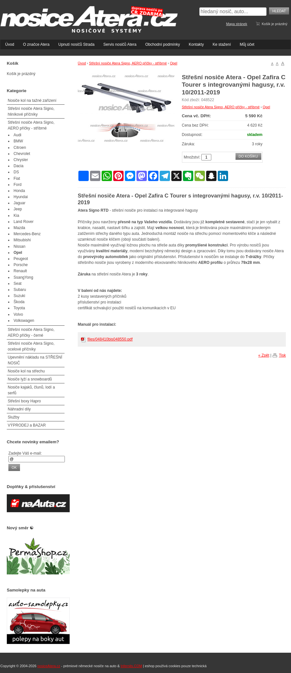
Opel (173, 63)
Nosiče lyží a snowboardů (30, 379)
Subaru (20, 289)
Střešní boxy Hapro (24, 401)
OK (14, 467)
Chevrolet (22, 153)
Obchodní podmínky (162, 44)
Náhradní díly (19, 409)
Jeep (18, 209)
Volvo (18, 314)
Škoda (19, 302)
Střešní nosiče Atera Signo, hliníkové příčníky (31, 111)
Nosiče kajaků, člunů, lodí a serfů (31, 390)
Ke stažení (222, 44)
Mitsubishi (22, 240)
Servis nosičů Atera (119, 44)
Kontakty (196, 44)
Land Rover (24, 221)
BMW (18, 141)
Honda (19, 190)
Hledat (279, 11)
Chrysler (21, 160)
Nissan (19, 246)
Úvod (9, 44)
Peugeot (21, 258)
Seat (18, 283)
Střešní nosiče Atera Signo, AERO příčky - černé (31, 332)
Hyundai (21, 197)
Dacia (19, 166)
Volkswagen (24, 320)
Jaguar (19, 203)
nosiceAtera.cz (48, 666)
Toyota (19, 308)
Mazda (19, 228)
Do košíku (248, 156)
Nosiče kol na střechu (26, 371)
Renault (20, 271)
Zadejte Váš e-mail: (25, 453)
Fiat (17, 178)
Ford (18, 184)
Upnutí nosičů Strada (76, 44)
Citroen (20, 147)
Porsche (21, 265)
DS (16, 172)
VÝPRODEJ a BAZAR (27, 425)
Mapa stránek (236, 24)
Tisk (282, 355)
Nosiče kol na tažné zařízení (32, 100)
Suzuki (19, 295)
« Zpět (263, 355)
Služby (13, 417)
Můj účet (247, 44)
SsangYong (23, 277)
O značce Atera (36, 44)
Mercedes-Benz (27, 234)
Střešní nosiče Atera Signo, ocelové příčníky (31, 346)
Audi (17, 135)
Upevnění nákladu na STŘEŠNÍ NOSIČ (35, 360)
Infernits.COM (131, 666)
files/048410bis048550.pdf (110, 339)
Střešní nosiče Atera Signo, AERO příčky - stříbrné (128, 63)
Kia (16, 215)
